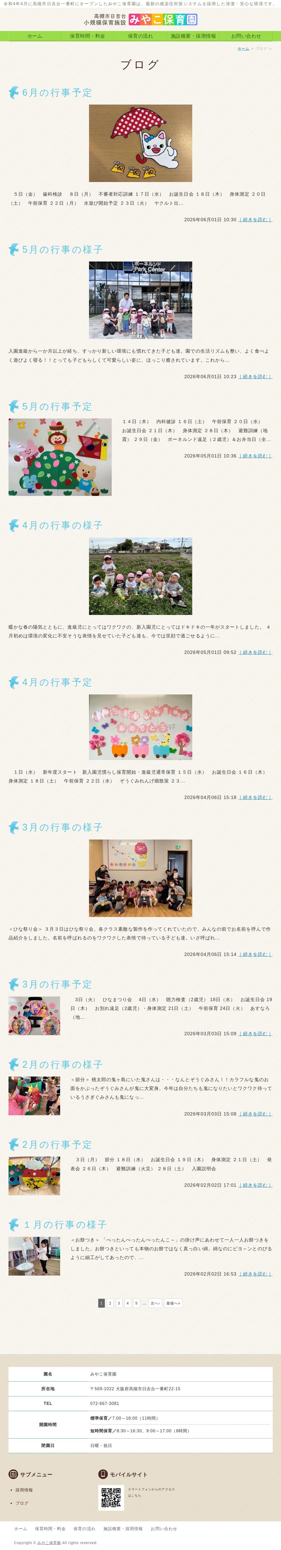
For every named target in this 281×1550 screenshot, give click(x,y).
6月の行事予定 (57, 92)
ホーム (35, 36)
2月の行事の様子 (63, 1064)
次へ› (155, 1303)
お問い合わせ (246, 36)
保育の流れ (140, 36)
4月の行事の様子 (63, 525)
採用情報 (24, 1490)
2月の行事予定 (57, 1144)
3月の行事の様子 (63, 827)
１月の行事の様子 (65, 1224)
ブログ (22, 1503)
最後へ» (173, 1303)
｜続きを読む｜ (255, 219)
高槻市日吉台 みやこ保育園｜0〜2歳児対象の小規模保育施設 (140, 15)
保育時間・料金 (87, 36)
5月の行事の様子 (63, 249)
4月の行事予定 (57, 682)
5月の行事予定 (57, 406)
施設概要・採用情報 (193, 36)
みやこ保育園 (49, 1543)
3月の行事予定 (57, 984)
